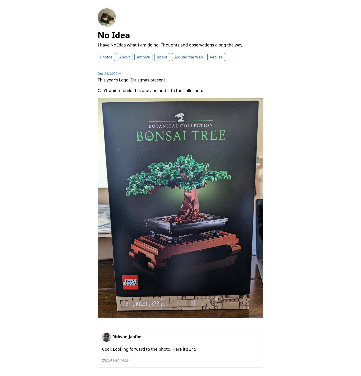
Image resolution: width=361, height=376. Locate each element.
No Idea (114, 35)
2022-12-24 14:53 (115, 360)
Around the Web (189, 57)
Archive (143, 57)
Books (162, 57)
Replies (216, 57)
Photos (106, 57)
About (124, 57)
